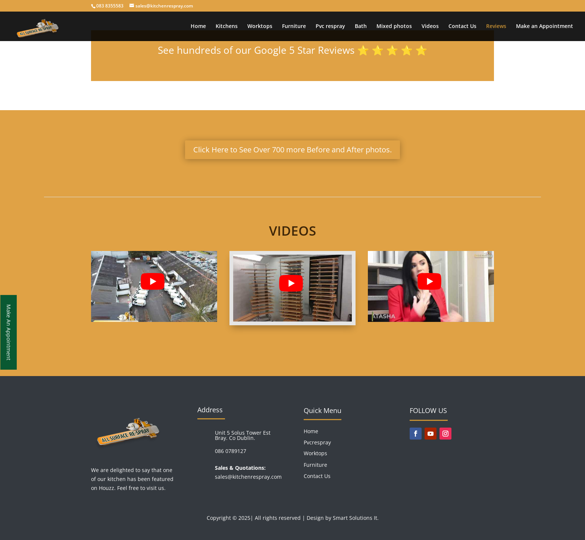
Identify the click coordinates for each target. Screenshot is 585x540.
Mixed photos (394, 27)
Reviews (496, 27)
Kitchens (227, 27)
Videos (430, 27)
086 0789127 (230, 450)
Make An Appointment (8, 332)
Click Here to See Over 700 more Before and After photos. (292, 150)
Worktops (259, 27)
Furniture (294, 27)
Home (198, 27)
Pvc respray (330, 27)
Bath (361, 27)
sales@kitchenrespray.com (248, 476)
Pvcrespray (317, 442)
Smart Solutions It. (356, 517)
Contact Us (462, 27)
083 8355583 (109, 6)
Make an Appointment (544, 27)
